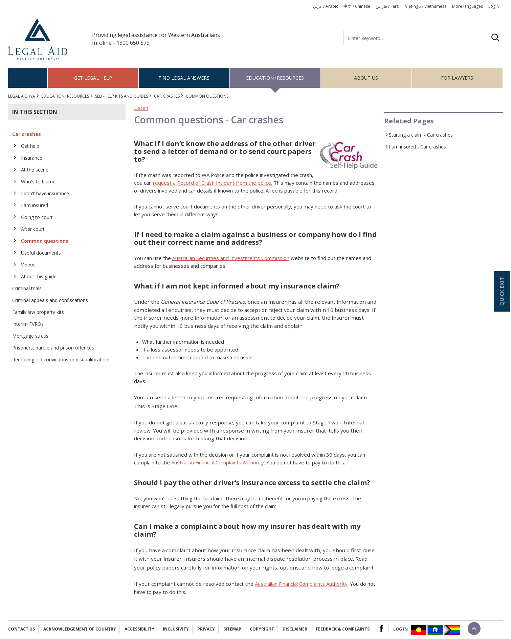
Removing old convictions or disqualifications (61, 359)
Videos (28, 264)
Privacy (206, 629)
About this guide (39, 276)
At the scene (34, 169)
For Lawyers (457, 78)
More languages (467, 6)
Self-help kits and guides (121, 96)
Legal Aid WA (21, 96)
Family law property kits (38, 312)
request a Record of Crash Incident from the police (212, 182)
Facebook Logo (381, 628)
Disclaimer (295, 629)
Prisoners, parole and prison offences (53, 347)
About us (366, 78)
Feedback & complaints (343, 629)
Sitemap (232, 629)
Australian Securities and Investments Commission (230, 258)
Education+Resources (275, 78)
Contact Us (21, 629)
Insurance (31, 158)
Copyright (262, 629)
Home (28, 78)
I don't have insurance (45, 193)
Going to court (37, 217)
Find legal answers (183, 78)
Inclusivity (176, 629)
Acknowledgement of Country (79, 629)
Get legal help (93, 78)
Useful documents (41, 252)
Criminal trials (27, 288)
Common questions (44, 241)
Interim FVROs (28, 324)
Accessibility (139, 629)
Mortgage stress (30, 336)
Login (493, 6)
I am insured (34, 205)
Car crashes (167, 96)
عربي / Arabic (325, 6)
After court (33, 229)
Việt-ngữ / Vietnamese (426, 6)
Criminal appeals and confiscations (50, 300)
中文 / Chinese (356, 6)
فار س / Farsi (388, 6)
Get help (30, 146)
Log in (400, 629)
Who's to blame (38, 181)
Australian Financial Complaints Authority (217, 462)
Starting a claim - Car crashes (421, 135)
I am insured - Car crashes (417, 146)
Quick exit (501, 291)
